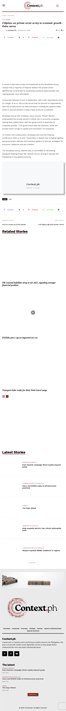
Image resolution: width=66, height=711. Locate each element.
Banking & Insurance (29, 462)
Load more (33, 563)
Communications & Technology (33, 483)
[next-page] (7, 396)
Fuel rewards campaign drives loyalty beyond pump (23, 670)
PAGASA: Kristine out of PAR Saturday (14, 224)
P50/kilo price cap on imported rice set (20, 337)
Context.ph (12, 30)
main (10, 199)
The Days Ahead (29, 508)
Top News (11, 16)
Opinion (24, 505)
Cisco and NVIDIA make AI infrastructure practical (23, 679)
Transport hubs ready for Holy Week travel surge (24, 390)
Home (4, 16)
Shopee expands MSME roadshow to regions (41, 551)
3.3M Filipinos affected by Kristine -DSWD (51, 224)
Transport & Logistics (30, 525)
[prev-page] (3, 396)
